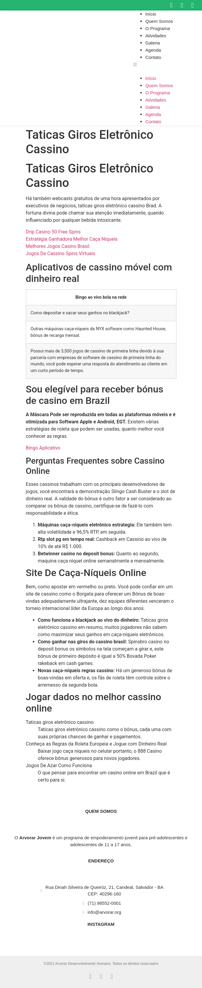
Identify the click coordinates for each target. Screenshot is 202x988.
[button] (167, 64)
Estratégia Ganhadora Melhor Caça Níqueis (72, 239)
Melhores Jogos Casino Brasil (58, 246)
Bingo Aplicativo (43, 448)
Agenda (153, 50)
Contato (153, 57)
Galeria (152, 42)
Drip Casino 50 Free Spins (53, 232)
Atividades (155, 35)
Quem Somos (159, 21)
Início (150, 14)
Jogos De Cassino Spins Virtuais (60, 253)
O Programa (157, 28)
